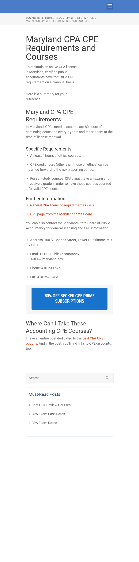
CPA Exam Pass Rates (48, 414)
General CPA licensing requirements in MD (62, 205)
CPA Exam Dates (44, 423)
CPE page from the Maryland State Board (61, 214)
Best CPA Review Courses (51, 405)
